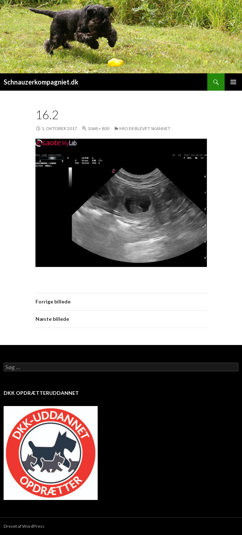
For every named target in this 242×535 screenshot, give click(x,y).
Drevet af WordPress (24, 526)
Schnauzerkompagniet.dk (41, 82)
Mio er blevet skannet (144, 128)
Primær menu (233, 82)
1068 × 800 (98, 128)
